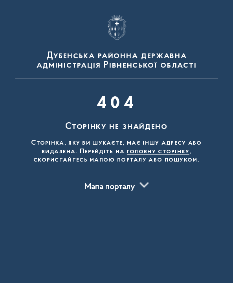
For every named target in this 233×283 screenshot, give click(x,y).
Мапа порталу (109, 187)
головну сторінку (158, 151)
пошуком (181, 160)
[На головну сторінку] (116, 41)
